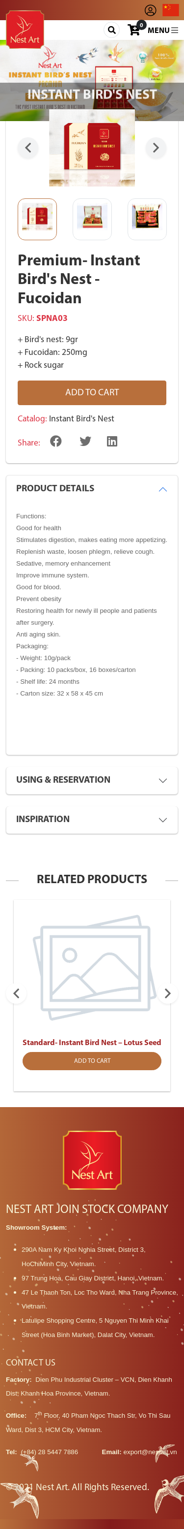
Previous (28, 147)
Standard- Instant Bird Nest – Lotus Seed (92, 1043)
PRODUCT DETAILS (55, 489)
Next (156, 147)
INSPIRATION (43, 820)
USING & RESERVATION (63, 780)
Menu (163, 30)
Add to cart (92, 393)
